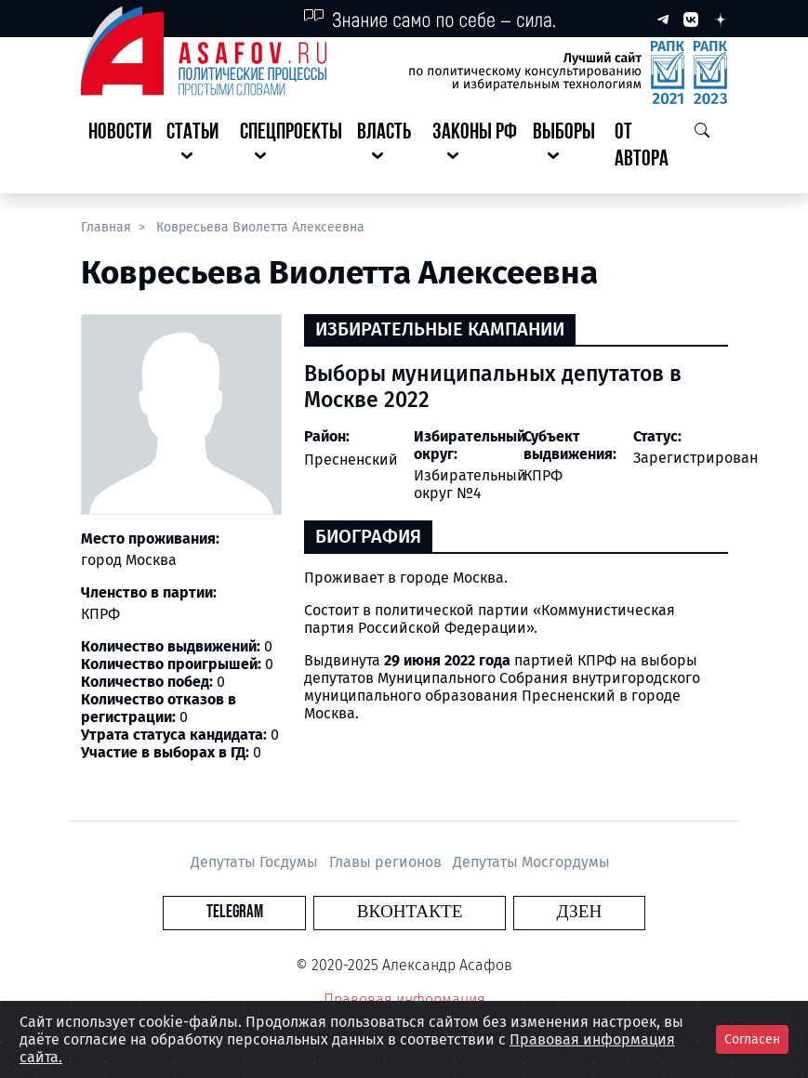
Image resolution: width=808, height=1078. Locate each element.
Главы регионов (387, 862)
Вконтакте (410, 912)
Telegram (297, 912)
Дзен (516, 912)
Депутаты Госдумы (256, 862)
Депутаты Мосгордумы (531, 862)
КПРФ (543, 475)
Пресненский (351, 459)
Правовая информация (404, 999)
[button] (196, 147)
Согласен (752, 1039)
